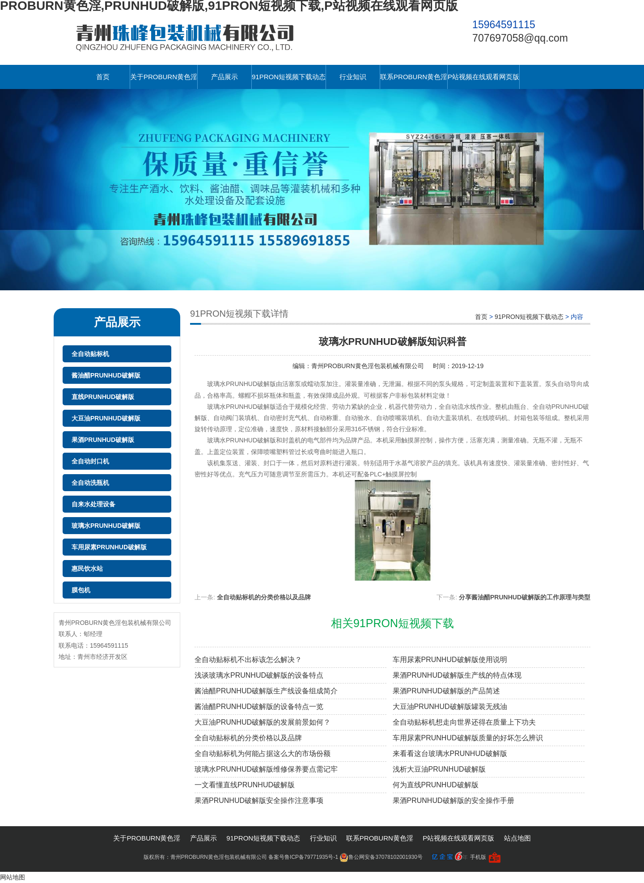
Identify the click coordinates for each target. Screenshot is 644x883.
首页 (103, 77)
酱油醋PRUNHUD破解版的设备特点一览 (259, 706)
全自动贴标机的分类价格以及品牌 (264, 597)
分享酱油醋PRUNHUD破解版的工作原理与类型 (524, 597)
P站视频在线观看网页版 (483, 77)
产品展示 (224, 77)
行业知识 (352, 77)
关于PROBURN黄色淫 (163, 77)
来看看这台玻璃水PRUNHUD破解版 (450, 753)
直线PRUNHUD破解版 (103, 396)
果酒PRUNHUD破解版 (103, 439)
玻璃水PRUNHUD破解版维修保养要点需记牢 (266, 769)
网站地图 (12, 877)
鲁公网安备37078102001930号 (380, 857)
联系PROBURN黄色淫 (413, 77)
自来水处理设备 (93, 504)
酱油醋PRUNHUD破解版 (106, 375)
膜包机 (81, 590)
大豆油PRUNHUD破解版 (106, 418)
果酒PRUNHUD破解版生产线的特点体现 (457, 675)
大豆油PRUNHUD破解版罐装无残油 (450, 706)
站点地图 (517, 838)
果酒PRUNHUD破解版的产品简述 (446, 691)
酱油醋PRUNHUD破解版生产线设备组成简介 (266, 691)
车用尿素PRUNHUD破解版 (109, 547)
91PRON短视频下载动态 (289, 77)
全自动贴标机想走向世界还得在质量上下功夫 (464, 722)
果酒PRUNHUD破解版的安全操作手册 (453, 800)
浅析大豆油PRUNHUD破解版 (439, 769)
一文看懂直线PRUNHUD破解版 (245, 785)
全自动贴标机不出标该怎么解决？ (248, 659)
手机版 (478, 857)
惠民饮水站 (87, 568)
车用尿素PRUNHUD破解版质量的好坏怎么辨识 (468, 738)
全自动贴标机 (90, 353)
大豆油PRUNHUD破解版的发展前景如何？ (262, 722)
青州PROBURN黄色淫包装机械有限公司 (367, 365)
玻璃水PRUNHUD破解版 (106, 525)
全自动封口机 (90, 461)
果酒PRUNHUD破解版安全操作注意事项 (259, 800)
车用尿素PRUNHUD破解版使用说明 (450, 659)
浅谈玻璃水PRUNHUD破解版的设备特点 (259, 675)
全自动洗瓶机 (90, 482)
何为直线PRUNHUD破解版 (436, 785)
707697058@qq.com (520, 38)
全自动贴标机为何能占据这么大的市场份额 (262, 753)
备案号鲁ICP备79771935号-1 (303, 857)
